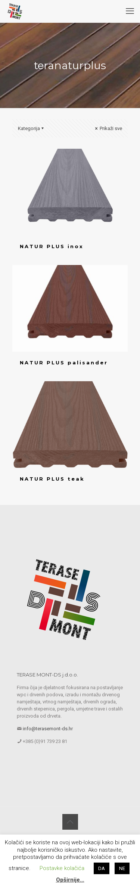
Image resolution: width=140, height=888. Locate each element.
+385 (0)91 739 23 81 (45, 741)
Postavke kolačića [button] (62, 868)
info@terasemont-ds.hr (48, 728)
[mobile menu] (130, 11)
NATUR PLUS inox (52, 246)
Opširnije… (70, 879)
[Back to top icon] (70, 822)
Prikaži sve (108, 128)
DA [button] (101, 868)
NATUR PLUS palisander (64, 363)
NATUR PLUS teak (52, 479)
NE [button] (122, 868)
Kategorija (31, 128)
